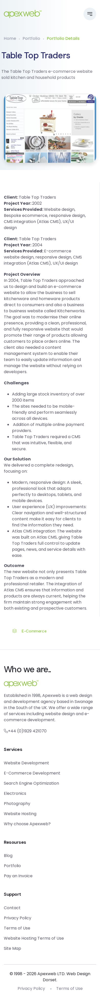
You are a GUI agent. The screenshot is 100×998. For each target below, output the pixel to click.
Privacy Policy (17, 918)
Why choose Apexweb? (27, 824)
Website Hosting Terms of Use (34, 938)
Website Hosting (20, 814)
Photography (17, 803)
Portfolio (31, 38)
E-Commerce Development (32, 773)
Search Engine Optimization (31, 783)
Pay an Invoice (18, 876)
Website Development (26, 763)
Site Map (12, 948)
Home (10, 38)
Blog (8, 855)
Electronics (15, 793)
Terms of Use (17, 928)
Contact (12, 908)
